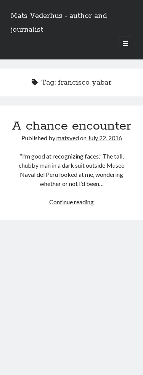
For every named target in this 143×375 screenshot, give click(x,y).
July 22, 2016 (105, 137)
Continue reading (71, 201)
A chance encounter (71, 126)
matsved (67, 137)
